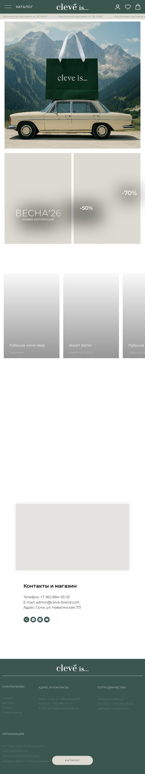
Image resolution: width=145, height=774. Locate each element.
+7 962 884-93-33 (55, 597)
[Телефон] (26, 619)
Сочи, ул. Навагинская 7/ (57, 607)
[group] (31, 315)
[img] (117, 7)
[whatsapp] (33, 619)
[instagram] (40, 619)
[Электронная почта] (47, 619)
